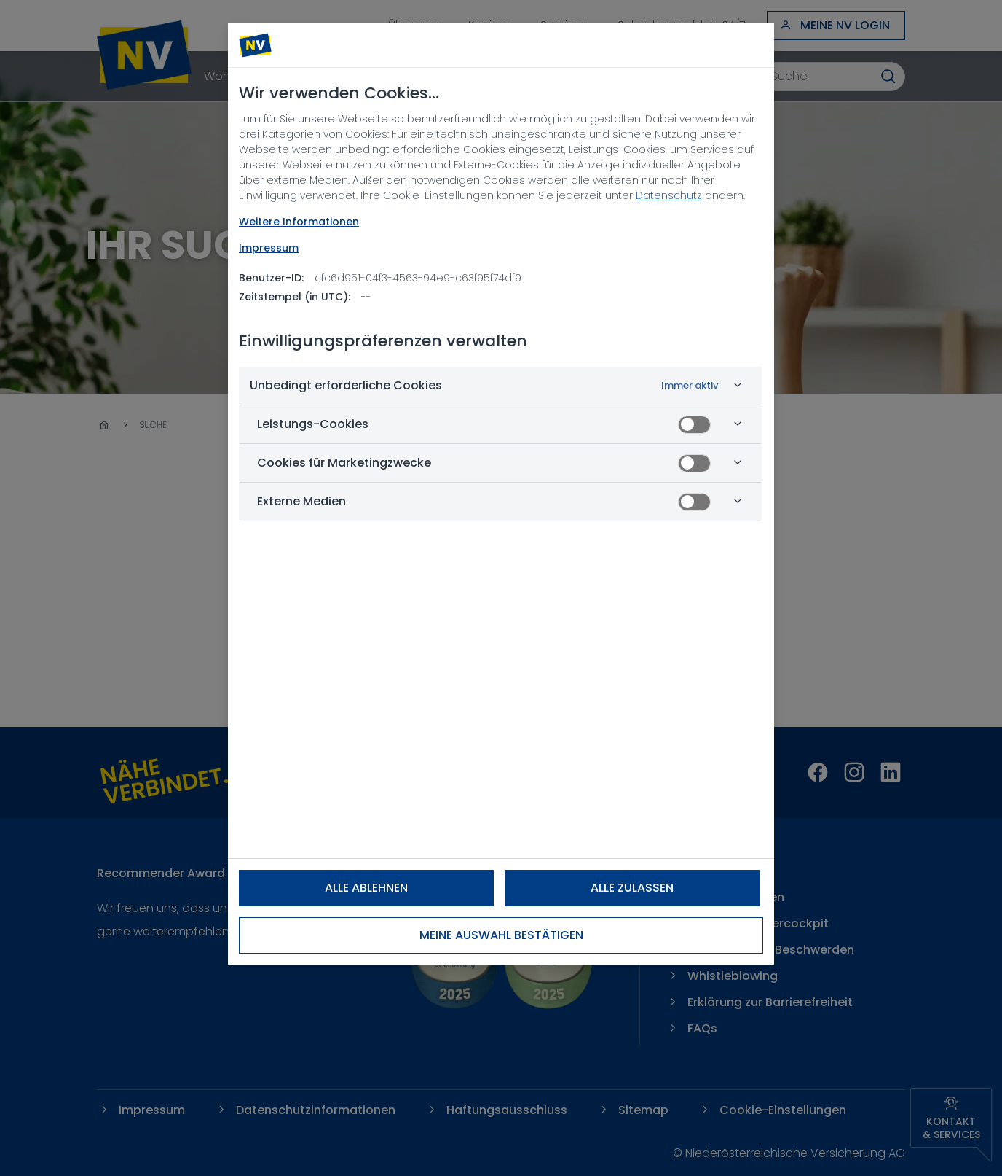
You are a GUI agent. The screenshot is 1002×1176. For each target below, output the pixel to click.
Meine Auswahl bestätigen (501, 935)
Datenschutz (669, 195)
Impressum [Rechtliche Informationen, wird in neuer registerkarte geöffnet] (269, 248)
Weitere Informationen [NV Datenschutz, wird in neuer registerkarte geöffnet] (299, 221)
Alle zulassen (632, 887)
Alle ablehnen (366, 887)
